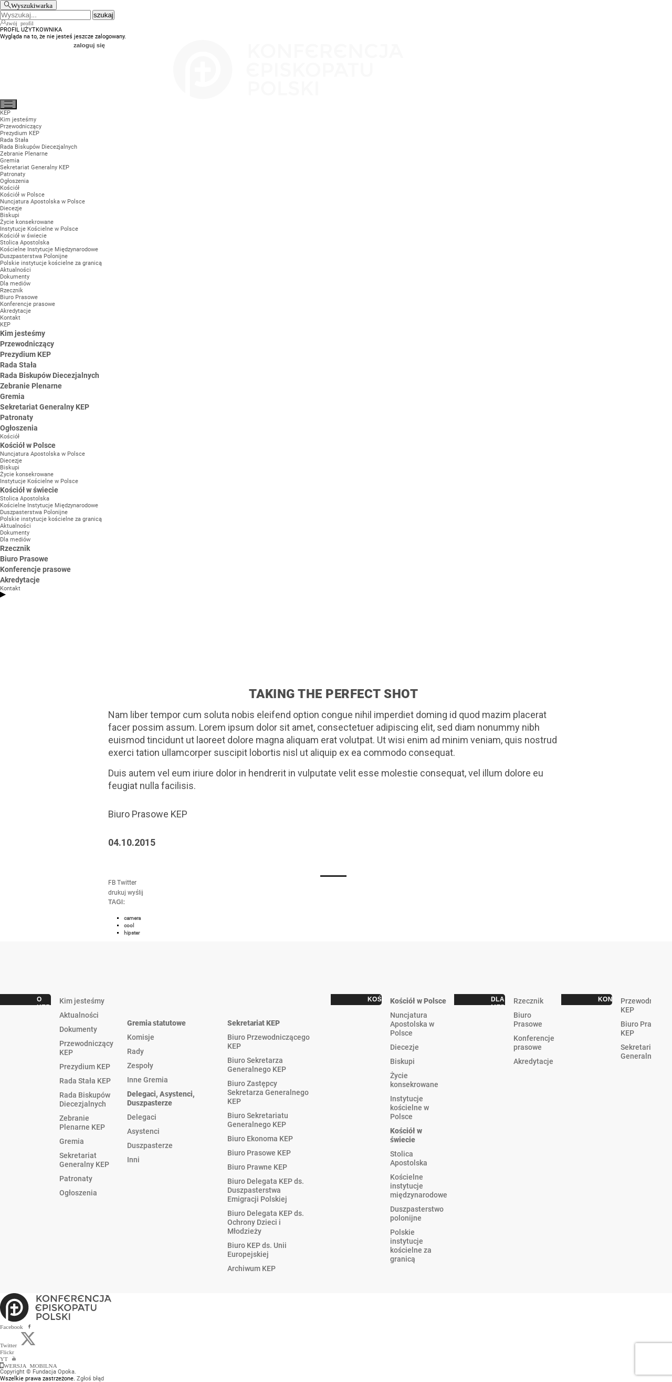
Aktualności (79, 1015)
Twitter (126, 882)
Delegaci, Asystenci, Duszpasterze (161, 1098)
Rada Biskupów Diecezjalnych (84, 1099)
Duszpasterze (150, 1145)
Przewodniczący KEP (86, 1048)
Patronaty (75, 1178)
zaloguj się (89, 45)
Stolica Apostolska (408, 1158)
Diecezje (404, 1047)
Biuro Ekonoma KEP (260, 1138)
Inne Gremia (147, 1080)
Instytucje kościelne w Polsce (409, 1107)
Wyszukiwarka (31, 5)
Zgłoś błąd (90, 1378)
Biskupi (402, 1061)
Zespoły (140, 1065)
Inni (133, 1159)
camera (132, 918)
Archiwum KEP (251, 1268)
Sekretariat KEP (253, 1023)
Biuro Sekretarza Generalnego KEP (256, 1064)
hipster (132, 933)
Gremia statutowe (156, 1023)
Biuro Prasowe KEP (259, 1153)
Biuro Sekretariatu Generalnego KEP (257, 1120)
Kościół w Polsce (418, 1001)
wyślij (135, 892)
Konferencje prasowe (533, 1042)
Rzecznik (528, 1001)
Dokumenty (78, 1029)
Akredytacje (533, 1061)
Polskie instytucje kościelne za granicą (411, 1245)
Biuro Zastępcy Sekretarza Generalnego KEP (268, 1092)
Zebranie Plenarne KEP (82, 1122)
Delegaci (141, 1117)
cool (129, 925)
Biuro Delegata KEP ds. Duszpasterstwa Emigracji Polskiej (265, 1190)
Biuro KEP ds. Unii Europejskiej (257, 1249)
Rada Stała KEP (85, 1081)
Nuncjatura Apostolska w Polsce (412, 1024)
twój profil (20, 22)
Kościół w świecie (406, 1135)
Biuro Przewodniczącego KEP (268, 1041)
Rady (135, 1051)
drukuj (117, 892)
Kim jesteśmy (81, 1001)
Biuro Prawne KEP (257, 1167)
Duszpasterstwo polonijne (417, 1213)
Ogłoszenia (78, 1193)
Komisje (140, 1037)
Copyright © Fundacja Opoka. (38, 1371)
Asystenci (143, 1131)
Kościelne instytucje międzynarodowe (418, 1186)
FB (112, 882)
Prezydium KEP (84, 1066)
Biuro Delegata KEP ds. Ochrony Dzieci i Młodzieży (265, 1222)
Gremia (71, 1141)
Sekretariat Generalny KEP (84, 1160)
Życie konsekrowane (414, 1080)
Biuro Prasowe (527, 1019)
